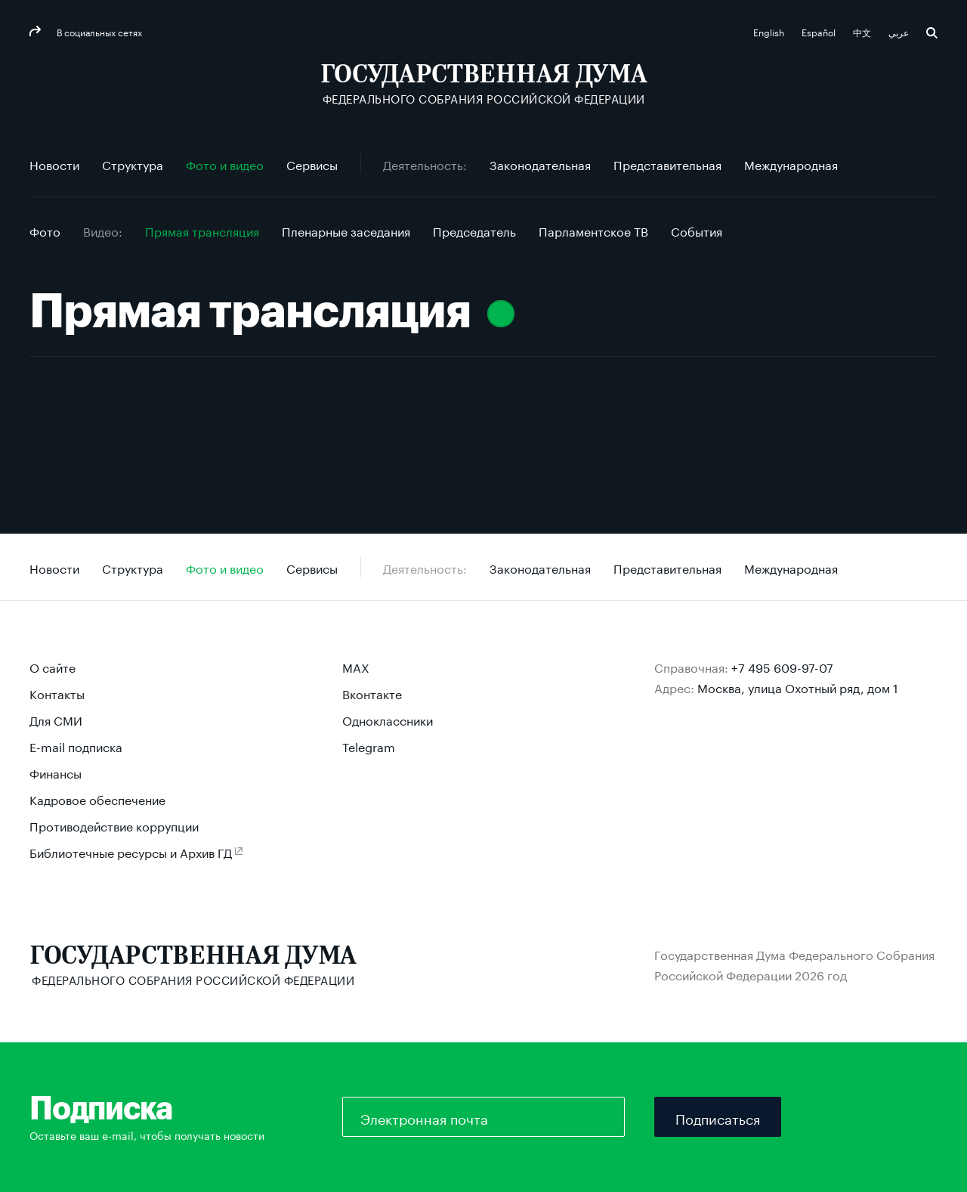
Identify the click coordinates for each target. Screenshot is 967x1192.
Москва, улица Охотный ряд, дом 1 (797, 686)
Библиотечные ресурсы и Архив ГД (130, 851)
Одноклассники (387, 719)
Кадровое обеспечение (97, 798)
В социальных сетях (98, 31)
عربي (899, 31)
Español (820, 31)
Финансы (55, 772)
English (769, 31)
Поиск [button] (932, 33)
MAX (355, 666)
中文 (863, 31)
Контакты (57, 692)
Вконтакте (372, 692)
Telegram (368, 745)
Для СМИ (55, 719)
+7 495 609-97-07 (782, 666)
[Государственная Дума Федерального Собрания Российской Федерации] (483, 83)
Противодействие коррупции (114, 825)
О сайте (52, 666)
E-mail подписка (75, 745)
